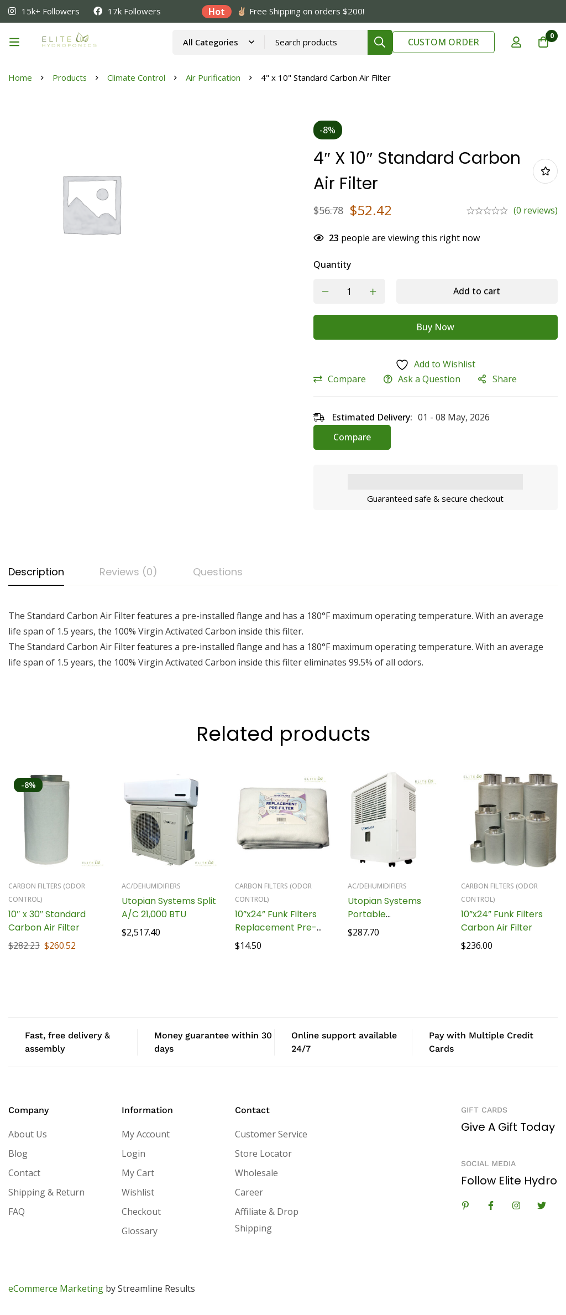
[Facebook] (490, 1205)
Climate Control (137, 77)
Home (20, 77)
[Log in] (516, 42)
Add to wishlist (545, 171)
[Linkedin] (465, 1205)
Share (504, 379)
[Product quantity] (349, 291)
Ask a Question (429, 379)
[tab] (36, 572)
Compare (347, 379)
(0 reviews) (535, 210)
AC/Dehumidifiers (151, 885)
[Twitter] (541, 1205)
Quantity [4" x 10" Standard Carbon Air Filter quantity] (332, 264)
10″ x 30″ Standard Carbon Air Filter (47, 920)
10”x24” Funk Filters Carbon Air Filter (502, 920)
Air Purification (213, 77)
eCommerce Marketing (55, 1288)
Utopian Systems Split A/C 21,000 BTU (169, 907)
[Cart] (543, 42)
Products (70, 77)
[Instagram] (516, 1205)
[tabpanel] (283, 639)
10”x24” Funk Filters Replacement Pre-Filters (276, 927)
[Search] (379, 42)
